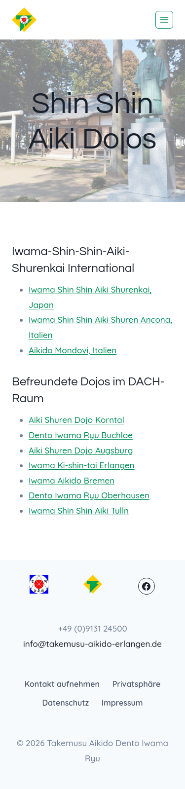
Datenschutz (65, 703)
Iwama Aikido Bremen (71, 480)
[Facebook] (146, 586)
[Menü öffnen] (164, 20)
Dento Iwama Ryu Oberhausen (89, 495)
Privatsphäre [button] (136, 684)
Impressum (122, 703)
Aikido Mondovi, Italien (72, 350)
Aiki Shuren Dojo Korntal (76, 419)
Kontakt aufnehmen (62, 684)
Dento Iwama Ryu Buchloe (81, 435)
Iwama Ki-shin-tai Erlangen (82, 465)
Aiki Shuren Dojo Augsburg (81, 450)
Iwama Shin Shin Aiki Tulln (79, 510)
